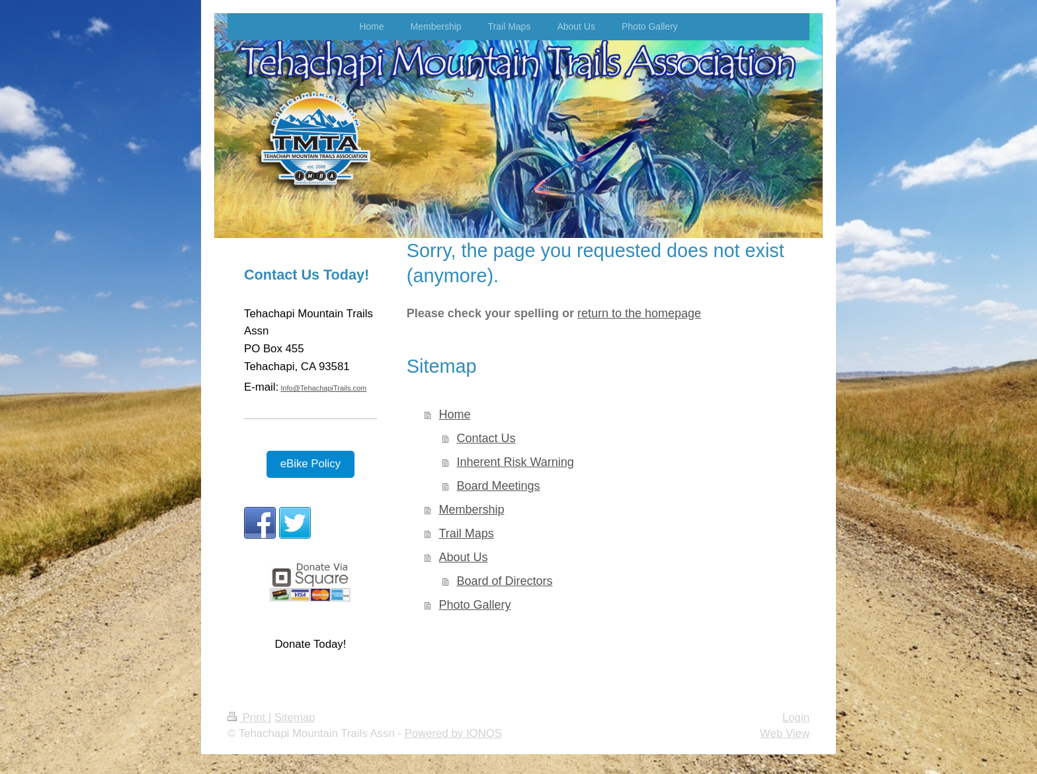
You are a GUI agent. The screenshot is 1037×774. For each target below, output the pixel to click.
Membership (471, 509)
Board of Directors (504, 581)
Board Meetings (498, 485)
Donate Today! (310, 644)
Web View (784, 733)
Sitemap (294, 717)
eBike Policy (310, 463)
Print (248, 717)
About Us (462, 557)
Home (454, 414)
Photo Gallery (474, 604)
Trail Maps (465, 533)
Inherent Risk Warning (514, 462)
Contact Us (485, 438)
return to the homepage (639, 313)
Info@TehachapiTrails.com (323, 388)
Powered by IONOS (453, 733)
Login (795, 717)
